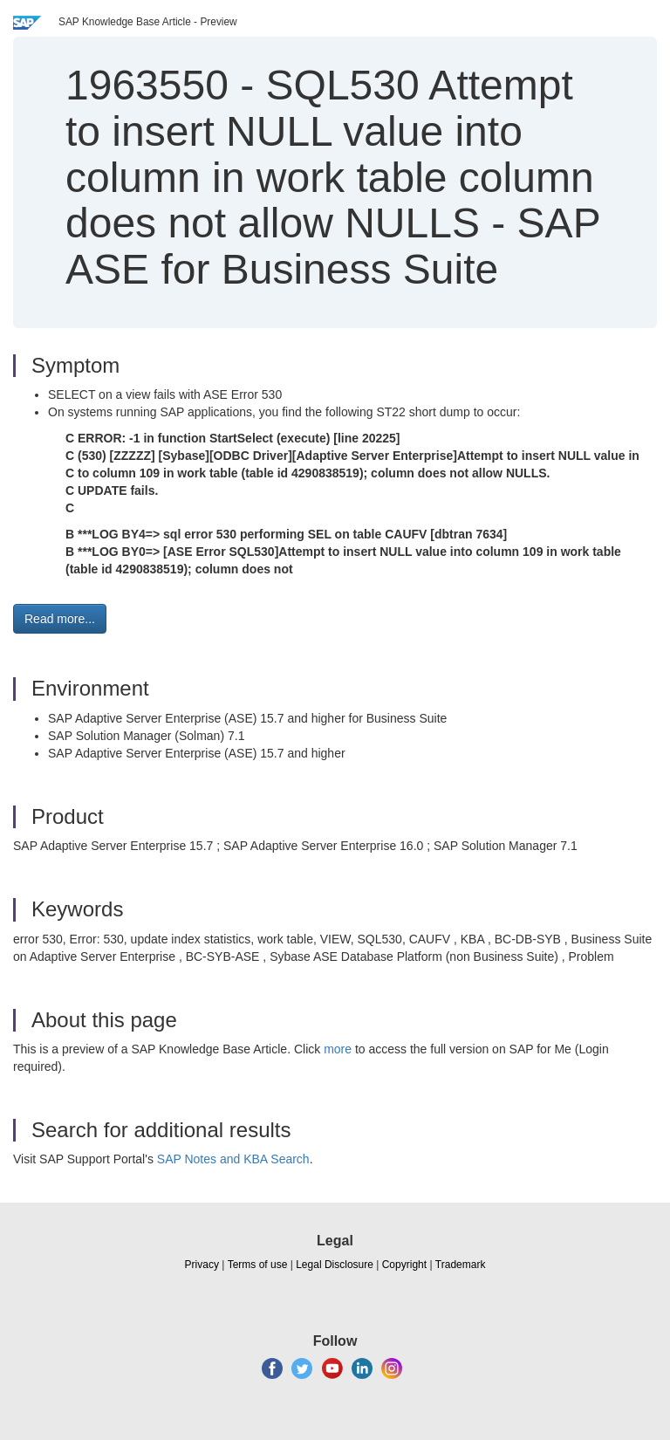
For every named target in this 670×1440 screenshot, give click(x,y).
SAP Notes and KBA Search (233, 1159)
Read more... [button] (59, 619)
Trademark (460, 1264)
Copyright (404, 1264)
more (338, 1049)
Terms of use (258, 1264)
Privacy (202, 1264)
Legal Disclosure (334, 1264)
